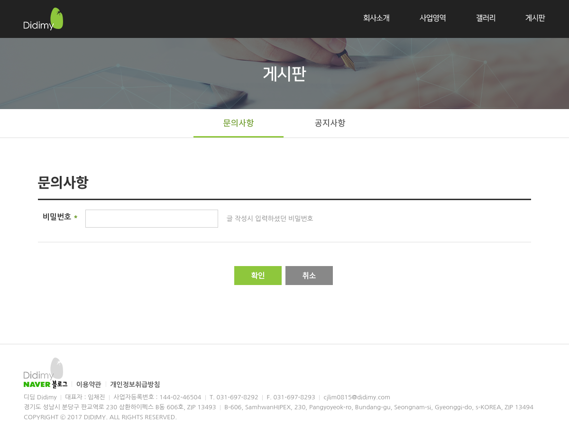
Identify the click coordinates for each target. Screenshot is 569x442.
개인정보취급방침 (135, 384)
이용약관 (89, 384)
